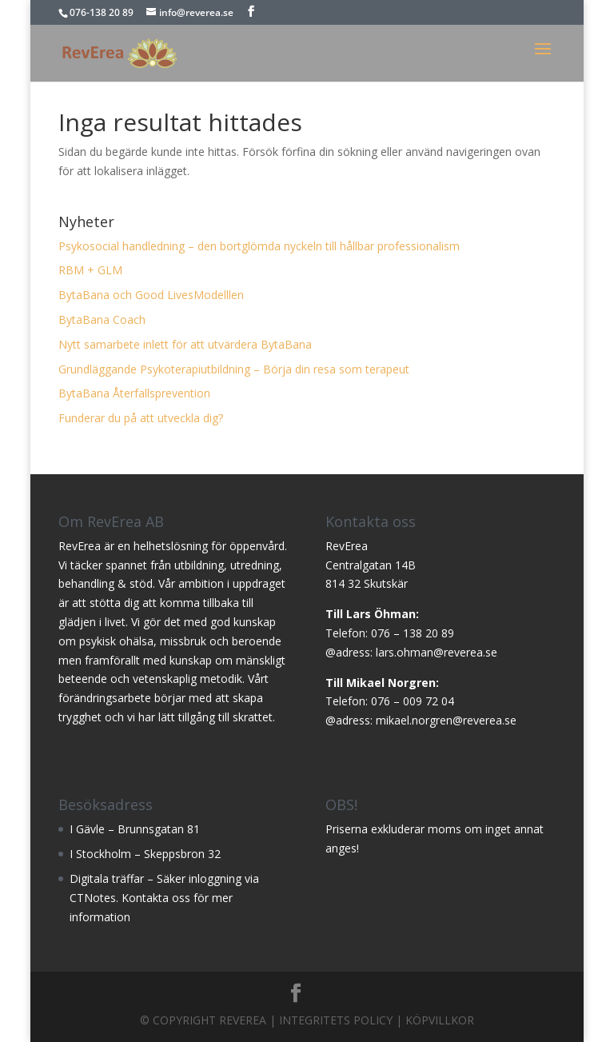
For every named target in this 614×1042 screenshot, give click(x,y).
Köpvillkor (439, 1020)
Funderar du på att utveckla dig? (140, 417)
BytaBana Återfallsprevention (134, 393)
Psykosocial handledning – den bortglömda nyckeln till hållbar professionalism (259, 246)
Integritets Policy (336, 1020)
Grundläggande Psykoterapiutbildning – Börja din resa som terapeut (233, 369)
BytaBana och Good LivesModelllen (151, 294)
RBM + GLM (90, 269)
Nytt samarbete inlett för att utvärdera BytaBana (185, 344)
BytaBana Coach (102, 319)
